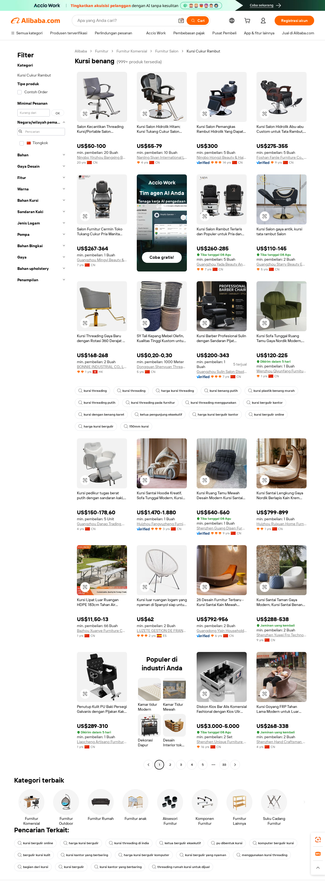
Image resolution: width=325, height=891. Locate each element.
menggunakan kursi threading (261, 855)
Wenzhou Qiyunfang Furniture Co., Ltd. (281, 371)
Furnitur (101, 51)
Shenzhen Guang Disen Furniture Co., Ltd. (222, 528)
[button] (181, 20)
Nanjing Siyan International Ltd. (162, 157)
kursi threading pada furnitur (150, 402)
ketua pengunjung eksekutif (158, 414)
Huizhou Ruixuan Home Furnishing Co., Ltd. (281, 524)
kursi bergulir (71, 867)
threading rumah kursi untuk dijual (181, 867)
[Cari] (198, 20)
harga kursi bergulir (95, 426)
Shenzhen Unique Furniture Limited (222, 742)
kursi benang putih (221, 391)
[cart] (248, 21)
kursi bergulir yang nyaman (203, 855)
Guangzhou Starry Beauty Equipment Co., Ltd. (281, 264)
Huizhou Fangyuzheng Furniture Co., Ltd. (162, 524)
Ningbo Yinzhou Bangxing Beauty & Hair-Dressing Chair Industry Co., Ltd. (102, 157)
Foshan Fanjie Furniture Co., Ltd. (281, 157)
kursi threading (92, 391)
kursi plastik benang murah (271, 391)
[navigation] (41, 408)
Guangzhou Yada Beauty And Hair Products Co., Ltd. (222, 264)
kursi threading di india (129, 843)
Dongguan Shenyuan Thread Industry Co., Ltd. (162, 367)
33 (224, 765)
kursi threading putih (96, 402)
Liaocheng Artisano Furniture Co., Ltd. (102, 742)
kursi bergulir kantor (264, 402)
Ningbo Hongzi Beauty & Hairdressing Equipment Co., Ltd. (222, 157)
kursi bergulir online (266, 414)
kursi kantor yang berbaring (84, 855)
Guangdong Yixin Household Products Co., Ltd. (222, 630)
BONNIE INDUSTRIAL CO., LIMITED (102, 367)
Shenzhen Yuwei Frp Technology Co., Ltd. (281, 635)
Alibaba (81, 51)
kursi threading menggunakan (210, 402)
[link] (318, 840)
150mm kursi (136, 426)
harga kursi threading (175, 391)
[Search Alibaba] (125, 21)
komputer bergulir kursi (273, 843)
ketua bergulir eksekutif (180, 843)
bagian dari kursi (33, 867)
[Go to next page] (235, 765)
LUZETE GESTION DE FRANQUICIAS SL (162, 630)
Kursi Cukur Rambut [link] (203, 51)
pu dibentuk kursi (226, 843)
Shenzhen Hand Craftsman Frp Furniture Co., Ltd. (281, 742)
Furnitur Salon (166, 51)
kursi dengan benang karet (101, 414)
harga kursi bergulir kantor (215, 414)
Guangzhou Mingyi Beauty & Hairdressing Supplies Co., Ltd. (102, 260)
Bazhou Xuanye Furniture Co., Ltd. (102, 630)
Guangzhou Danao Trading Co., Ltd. (102, 524)
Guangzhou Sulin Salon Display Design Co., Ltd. (222, 371)
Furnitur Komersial (131, 51)
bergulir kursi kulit (34, 855)
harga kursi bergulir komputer (143, 855)
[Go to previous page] (148, 765)
